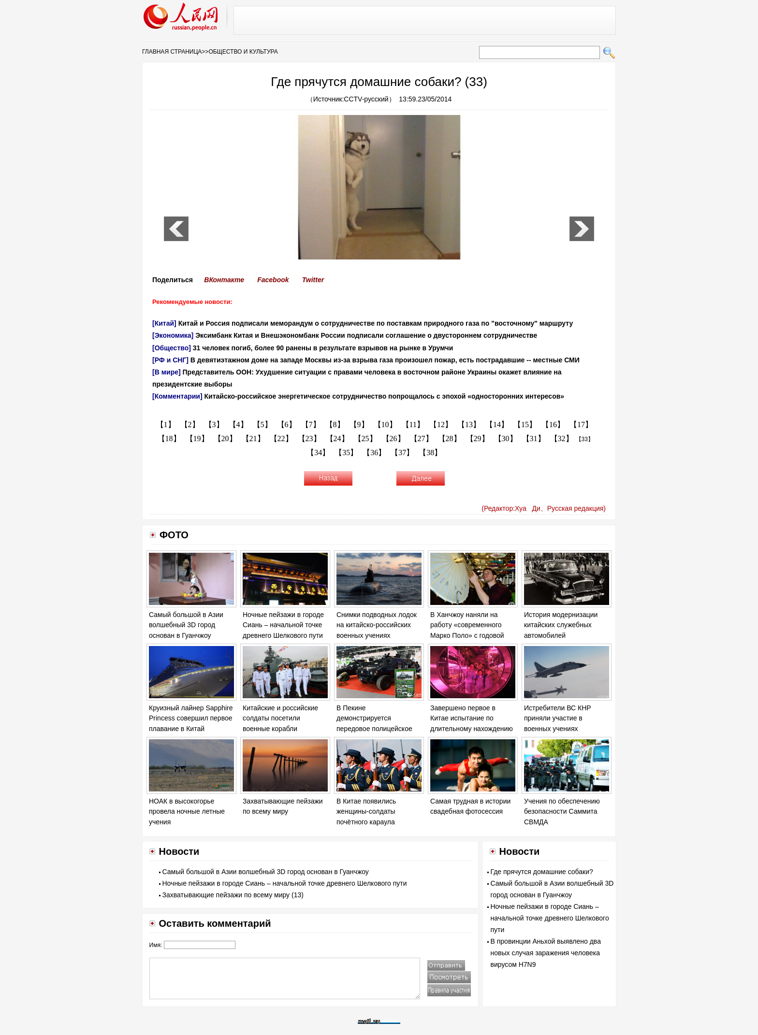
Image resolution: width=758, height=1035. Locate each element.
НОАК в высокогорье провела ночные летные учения (187, 811)
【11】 (413, 424)
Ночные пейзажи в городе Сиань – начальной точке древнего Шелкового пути (283, 625)
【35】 (346, 452)
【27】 (421, 438)
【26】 (393, 438)
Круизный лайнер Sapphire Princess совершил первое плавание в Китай (191, 718)
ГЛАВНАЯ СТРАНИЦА (172, 51)
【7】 (311, 424)
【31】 (533, 438)
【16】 (553, 424)
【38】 (430, 452)
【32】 (561, 438)
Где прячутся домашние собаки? (542, 872)
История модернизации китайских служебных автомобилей (561, 625)
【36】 (374, 452)
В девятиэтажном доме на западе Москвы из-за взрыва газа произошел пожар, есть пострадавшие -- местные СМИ (385, 360)
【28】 (449, 438)
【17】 (581, 424)
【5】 (262, 424)
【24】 (337, 438)
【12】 (440, 424)
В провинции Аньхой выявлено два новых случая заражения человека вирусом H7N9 (546, 952)
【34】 (318, 452)
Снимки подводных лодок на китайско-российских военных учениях (376, 625)
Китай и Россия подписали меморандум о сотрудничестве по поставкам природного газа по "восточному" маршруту (375, 323)
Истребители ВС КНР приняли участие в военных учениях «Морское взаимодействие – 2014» (566, 728)
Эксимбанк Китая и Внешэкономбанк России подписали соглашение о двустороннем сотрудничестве (366, 335)
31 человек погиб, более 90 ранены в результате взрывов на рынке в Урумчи (323, 348)
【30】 (505, 438)
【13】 (469, 424)
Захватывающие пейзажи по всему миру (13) (233, 895)
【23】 (309, 438)
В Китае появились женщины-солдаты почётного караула (366, 811)
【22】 (281, 438)
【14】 (497, 424)
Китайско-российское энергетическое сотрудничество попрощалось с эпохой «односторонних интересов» (384, 396)
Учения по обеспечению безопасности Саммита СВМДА (562, 811)
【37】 (402, 452)
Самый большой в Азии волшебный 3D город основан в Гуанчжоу (186, 625)
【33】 (585, 439)
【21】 (253, 438)
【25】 (365, 438)
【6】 (286, 424)
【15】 (525, 424)
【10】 (385, 424)
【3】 (214, 424)
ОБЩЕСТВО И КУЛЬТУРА (242, 51)
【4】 (238, 424)
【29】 (477, 438)
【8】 (335, 424)
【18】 (169, 438)
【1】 (165, 424)
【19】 (197, 438)
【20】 (225, 438)
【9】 (359, 424)
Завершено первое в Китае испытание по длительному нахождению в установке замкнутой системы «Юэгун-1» (471, 728)
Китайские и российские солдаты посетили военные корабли (280, 718)
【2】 (190, 424)
